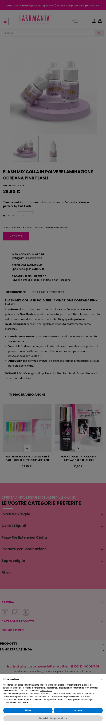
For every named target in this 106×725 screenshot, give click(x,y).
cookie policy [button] (46, 690)
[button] (101, 679)
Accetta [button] (78, 710)
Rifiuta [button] (28, 710)
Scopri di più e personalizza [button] (53, 718)
